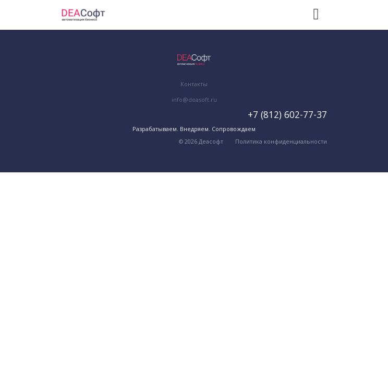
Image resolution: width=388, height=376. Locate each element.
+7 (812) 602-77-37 (287, 114)
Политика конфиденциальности (281, 141)
